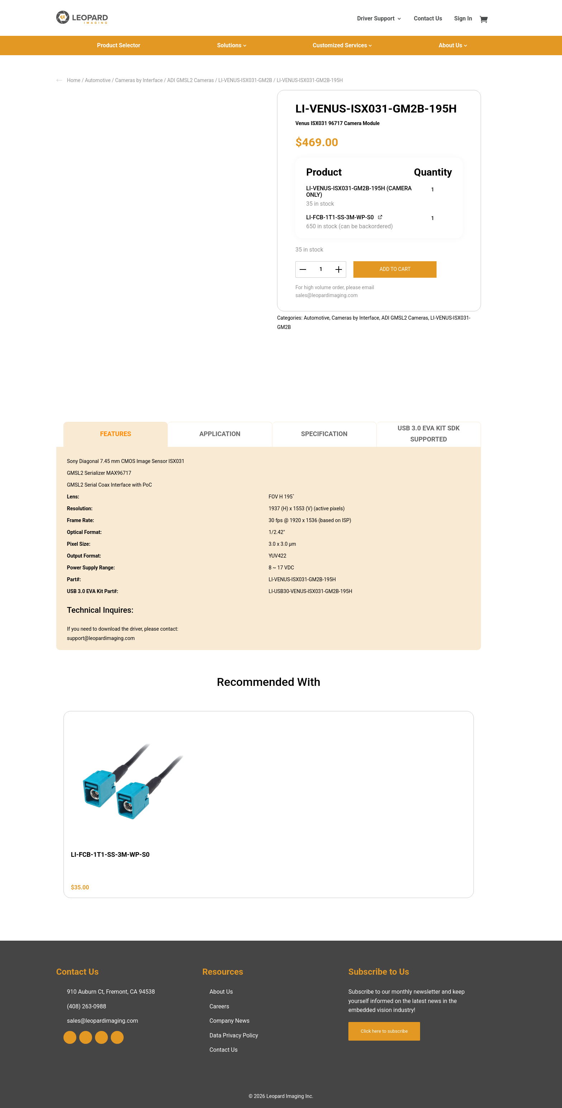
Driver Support (375, 19)
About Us (450, 45)
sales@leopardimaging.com (326, 295)
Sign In (463, 19)
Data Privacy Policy (233, 1035)
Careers (219, 1006)
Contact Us (428, 19)
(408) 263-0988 (86, 1006)
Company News (229, 1020)
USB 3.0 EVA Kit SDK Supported (429, 433)
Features (115, 434)
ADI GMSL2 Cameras (190, 80)
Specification (324, 434)
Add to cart (395, 269)
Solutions (229, 45)
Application (219, 434)
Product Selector (118, 45)
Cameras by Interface (139, 80)
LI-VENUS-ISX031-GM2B (245, 80)
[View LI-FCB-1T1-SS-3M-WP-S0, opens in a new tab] (380, 216)
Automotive (98, 80)
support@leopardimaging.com (101, 638)
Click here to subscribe (384, 1031)
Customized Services (340, 45)
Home (74, 80)
